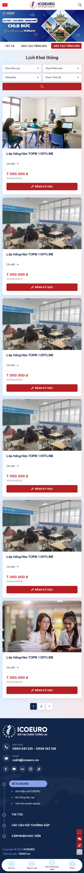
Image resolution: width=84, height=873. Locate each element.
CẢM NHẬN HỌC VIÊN (26, 836)
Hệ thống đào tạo (25, 797)
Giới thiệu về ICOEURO (27, 791)
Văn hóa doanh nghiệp (27, 803)
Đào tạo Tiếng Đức (34, 46)
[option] (42, 26)
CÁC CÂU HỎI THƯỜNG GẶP (31, 825)
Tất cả (10, 46)
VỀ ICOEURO (20, 783)
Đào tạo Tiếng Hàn (67, 46)
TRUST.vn (24, 853)
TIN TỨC (17, 814)
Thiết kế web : (10, 853)
